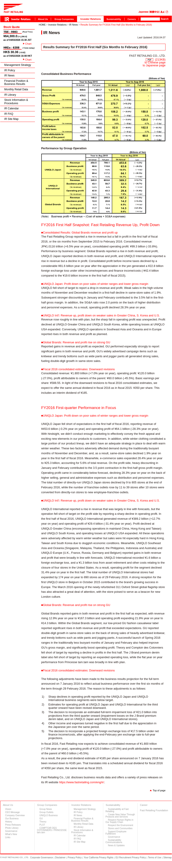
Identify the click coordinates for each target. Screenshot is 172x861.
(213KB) (156, 59)
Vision (8, 809)
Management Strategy (17, 65)
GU (41, 818)
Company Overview (15, 815)
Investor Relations (57, 25)
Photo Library (11, 828)
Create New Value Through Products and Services (120, 815)
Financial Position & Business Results (16, 82)
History (8, 821)
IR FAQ (8, 113)
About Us (8, 805)
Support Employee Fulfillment (115, 832)
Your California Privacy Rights (98, 857)
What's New (11, 834)
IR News (9, 75)
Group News (45, 809)
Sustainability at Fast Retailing (117, 810)
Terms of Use (154, 857)
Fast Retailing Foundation (154, 810)
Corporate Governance (41, 857)
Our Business (12, 818)
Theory (42, 821)
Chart (28, 43)
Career (144, 805)
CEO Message (12, 812)
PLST (42, 825)
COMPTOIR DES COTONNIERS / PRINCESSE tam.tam (52, 830)
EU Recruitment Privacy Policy (131, 857)
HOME (42, 25)
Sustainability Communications (113, 841)
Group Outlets (46, 812)
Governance (11, 831)
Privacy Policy (75, 857)
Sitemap (167, 857)
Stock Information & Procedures (16, 101)
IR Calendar (11, 108)
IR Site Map (11, 119)
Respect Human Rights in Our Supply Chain (119, 821)
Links (7, 837)
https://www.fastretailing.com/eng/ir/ (81, 782)
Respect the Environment (120, 825)
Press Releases (13, 825)
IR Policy (9, 70)
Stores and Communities (120, 828)
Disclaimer (60, 857)
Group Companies (47, 805)
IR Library (10, 94)
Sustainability (113, 805)
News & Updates (116, 845)
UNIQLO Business (48, 815)
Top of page (159, 790)
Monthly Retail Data (16, 89)
